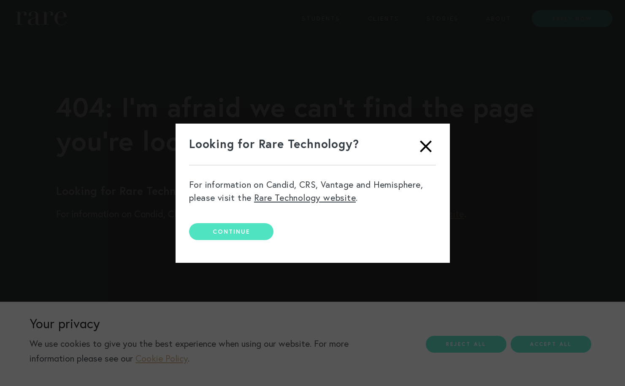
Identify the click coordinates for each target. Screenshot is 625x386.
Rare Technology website (305, 197)
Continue (231, 231)
